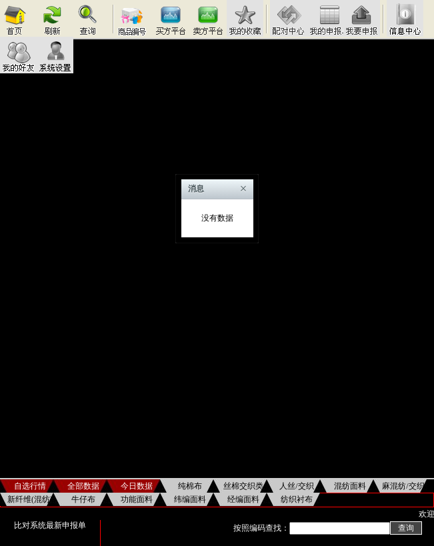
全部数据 (83, 486)
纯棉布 (190, 486)
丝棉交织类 (243, 486)
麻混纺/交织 (403, 486)
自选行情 (30, 486)
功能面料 (137, 499)
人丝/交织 (296, 486)
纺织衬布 (297, 499)
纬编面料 (190, 499)
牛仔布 (83, 499)
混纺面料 (350, 486)
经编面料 (243, 499)
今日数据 (137, 486)
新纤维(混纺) (30, 499)
